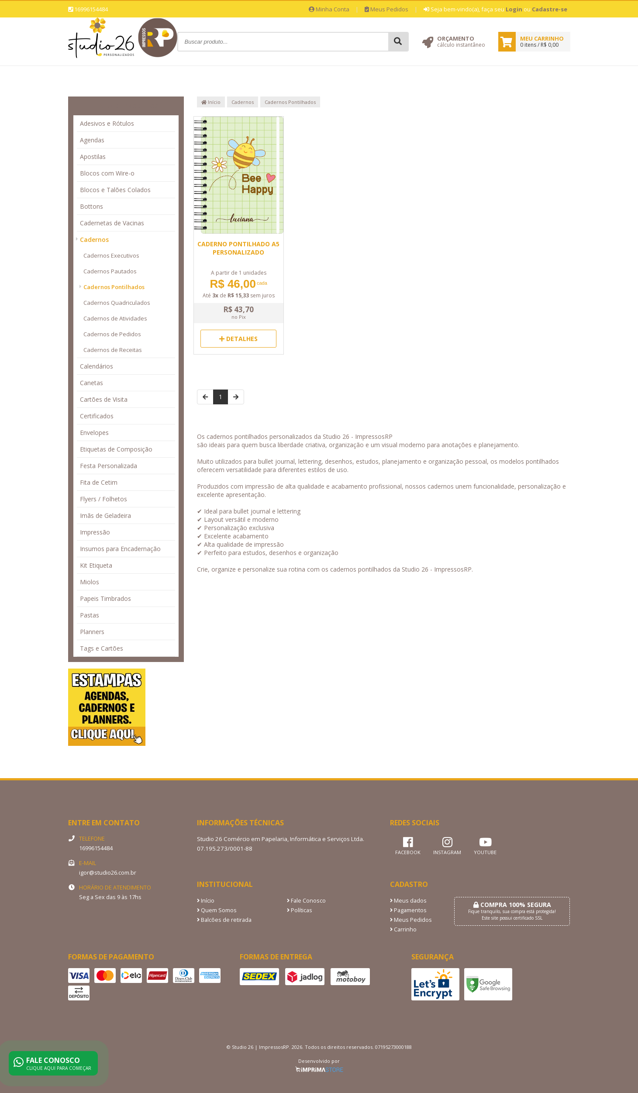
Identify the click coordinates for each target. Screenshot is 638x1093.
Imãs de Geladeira (105, 515)
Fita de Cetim (98, 482)
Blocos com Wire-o (107, 173)
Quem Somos (217, 910)
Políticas (299, 910)
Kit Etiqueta (96, 565)
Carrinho (403, 929)
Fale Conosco (306, 900)
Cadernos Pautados (110, 271)
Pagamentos (408, 910)
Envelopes (94, 432)
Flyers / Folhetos (103, 499)
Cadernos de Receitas (112, 350)
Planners (92, 632)
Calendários (96, 366)
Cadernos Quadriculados (116, 303)
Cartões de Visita (104, 399)
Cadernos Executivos (111, 255)
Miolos (89, 582)
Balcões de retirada (224, 920)
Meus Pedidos (386, 9)
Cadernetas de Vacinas (112, 223)
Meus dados (408, 900)
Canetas (91, 383)
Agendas (92, 140)
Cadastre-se (549, 9)
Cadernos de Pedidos (112, 334)
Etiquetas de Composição (116, 449)
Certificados (97, 416)
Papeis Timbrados (105, 598)
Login (514, 9)
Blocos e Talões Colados (115, 190)
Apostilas (93, 156)
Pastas (89, 615)
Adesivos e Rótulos (107, 123)
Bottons (91, 206)
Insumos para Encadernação (120, 549)
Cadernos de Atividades (115, 318)
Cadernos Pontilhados (114, 287)
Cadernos (94, 239)
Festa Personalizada (108, 466)
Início (211, 102)
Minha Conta (329, 9)
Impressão (95, 532)
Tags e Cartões (101, 648)
